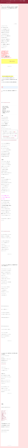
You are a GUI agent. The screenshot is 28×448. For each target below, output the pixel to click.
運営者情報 (10, 2)
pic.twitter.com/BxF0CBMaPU (6, 136)
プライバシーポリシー (14, 2)
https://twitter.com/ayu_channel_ (6, 102)
